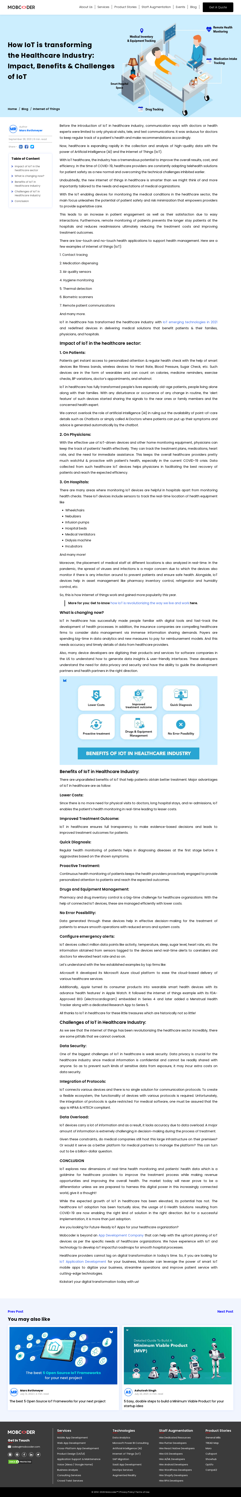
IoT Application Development (83, 1261)
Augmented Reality (124, 1475)
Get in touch (19, 1440)
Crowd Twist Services (70, 1480)
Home (12, 109)
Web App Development (71, 1443)
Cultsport (211, 1453)
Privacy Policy (127, 1492)
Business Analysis (67, 1470)
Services (103, 7)
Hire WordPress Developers (175, 1470)
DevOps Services (123, 1470)
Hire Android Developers (173, 1464)
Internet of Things (46, 109)
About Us (85, 7)
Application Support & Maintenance (78, 1459)
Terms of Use (143, 1492)
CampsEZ (211, 1470)
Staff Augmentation (156, 7)
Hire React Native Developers (177, 1448)
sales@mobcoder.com (26, 1446)
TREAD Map (212, 1443)
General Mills (213, 1437)
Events (180, 7)
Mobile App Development (72, 1437)
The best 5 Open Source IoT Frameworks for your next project (57, 1401)
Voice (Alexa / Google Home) (75, 1464)
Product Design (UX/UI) (71, 1453)
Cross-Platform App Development (78, 1448)
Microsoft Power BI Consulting (131, 1443)
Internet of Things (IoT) (127, 1453)
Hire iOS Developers (171, 1453)
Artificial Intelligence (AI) (127, 1448)
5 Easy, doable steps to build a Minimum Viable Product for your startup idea (174, 1403)
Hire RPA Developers (171, 1480)
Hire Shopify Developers (173, 1475)
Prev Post (15, 1311)
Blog (193, 7)
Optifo (209, 1464)
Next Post (225, 1311)
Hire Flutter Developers (173, 1443)
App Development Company (121, 1235)
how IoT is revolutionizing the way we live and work (150, 603)
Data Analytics (121, 1437)
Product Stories (125, 7)
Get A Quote (218, 7)
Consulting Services (69, 1475)
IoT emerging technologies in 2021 (190, 322)
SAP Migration (121, 1459)
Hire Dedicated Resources (175, 1437)
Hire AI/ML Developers (172, 1459)
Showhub (211, 1459)
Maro (209, 1448)
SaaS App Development (127, 1464)
